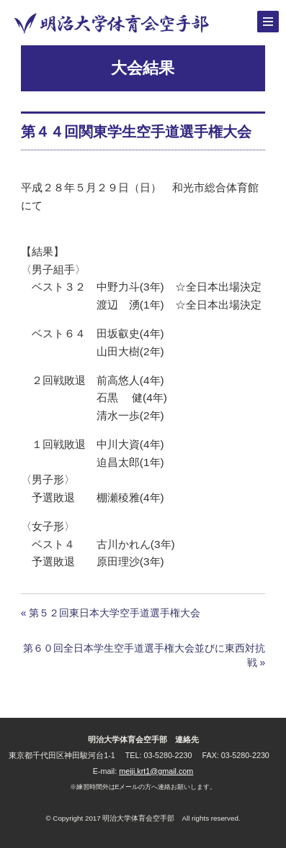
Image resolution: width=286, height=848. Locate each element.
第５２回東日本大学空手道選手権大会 (114, 613)
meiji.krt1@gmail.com (156, 771)
